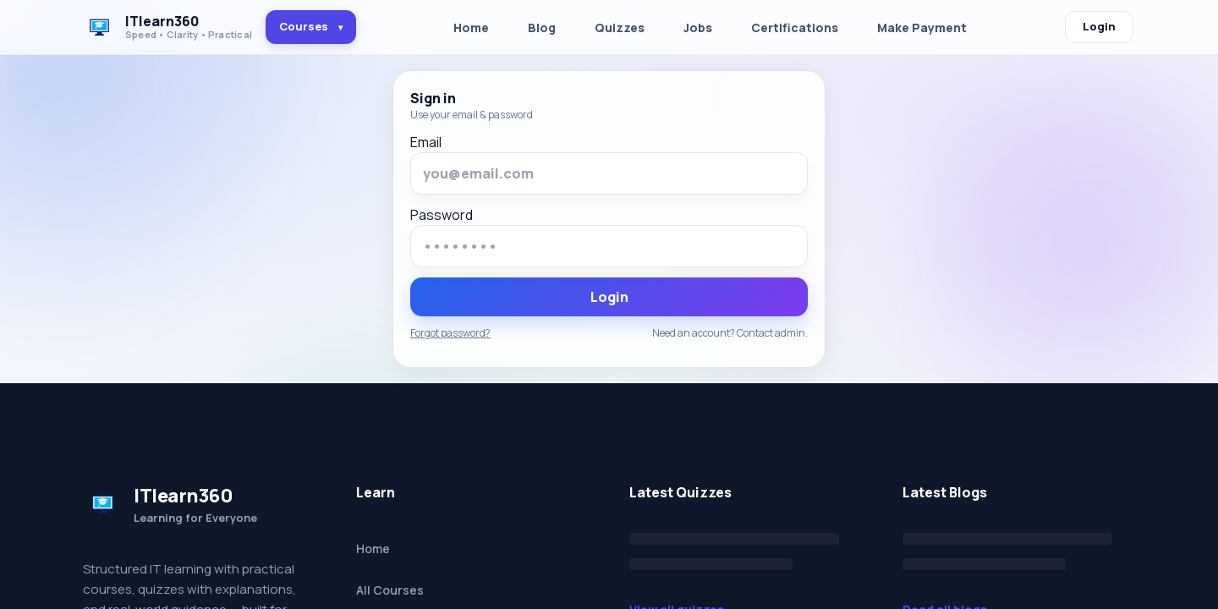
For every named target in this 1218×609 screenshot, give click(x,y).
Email (426, 142)
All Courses (390, 590)
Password (441, 215)
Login (1099, 26)
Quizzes (620, 27)
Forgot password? (450, 333)
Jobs (697, 27)
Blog (542, 27)
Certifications (794, 27)
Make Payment (922, 27)
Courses (311, 26)
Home (471, 27)
